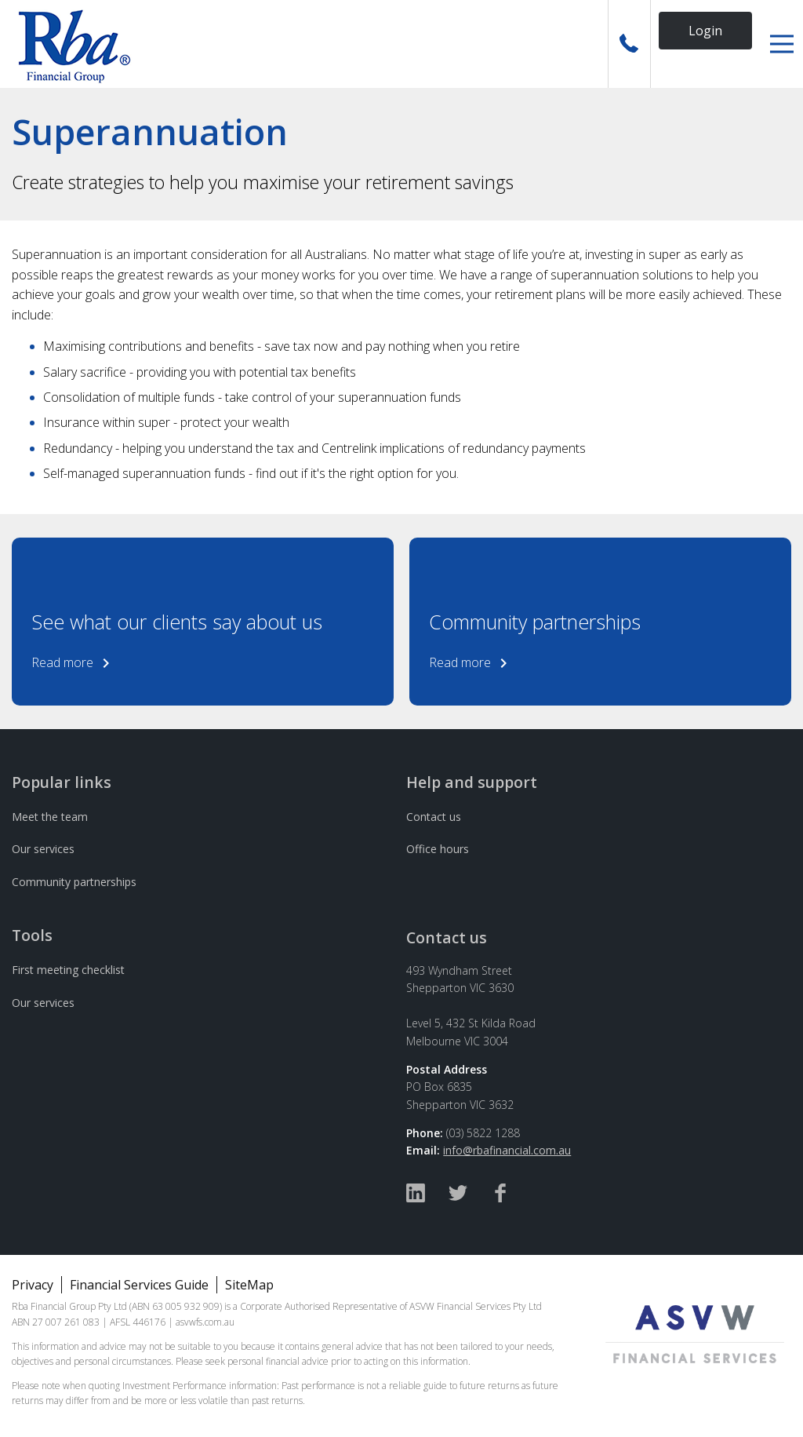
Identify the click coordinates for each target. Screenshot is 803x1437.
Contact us (433, 816)
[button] (781, 44)
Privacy (32, 1284)
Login (705, 30)
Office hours (437, 848)
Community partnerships (74, 881)
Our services (43, 848)
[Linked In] (415, 1194)
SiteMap (249, 1284)
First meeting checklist (68, 969)
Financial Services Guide (139, 1284)
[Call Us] (630, 44)
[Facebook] (500, 1194)
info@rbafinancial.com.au (507, 1150)
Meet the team (50, 816)
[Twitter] (458, 1194)
